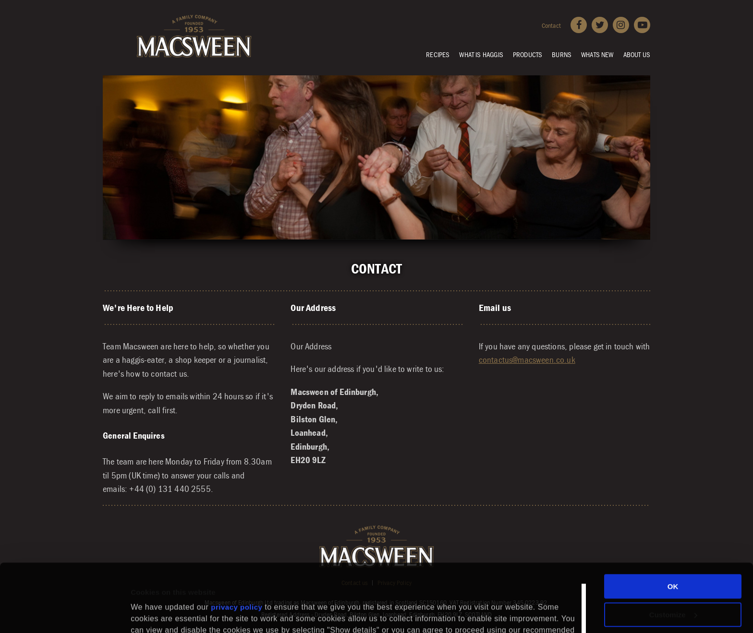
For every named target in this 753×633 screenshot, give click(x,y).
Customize (673, 551)
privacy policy (236, 543)
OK (673, 523)
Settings (145, 604)
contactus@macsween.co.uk (527, 359)
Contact (551, 25)
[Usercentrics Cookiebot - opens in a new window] (62, 614)
